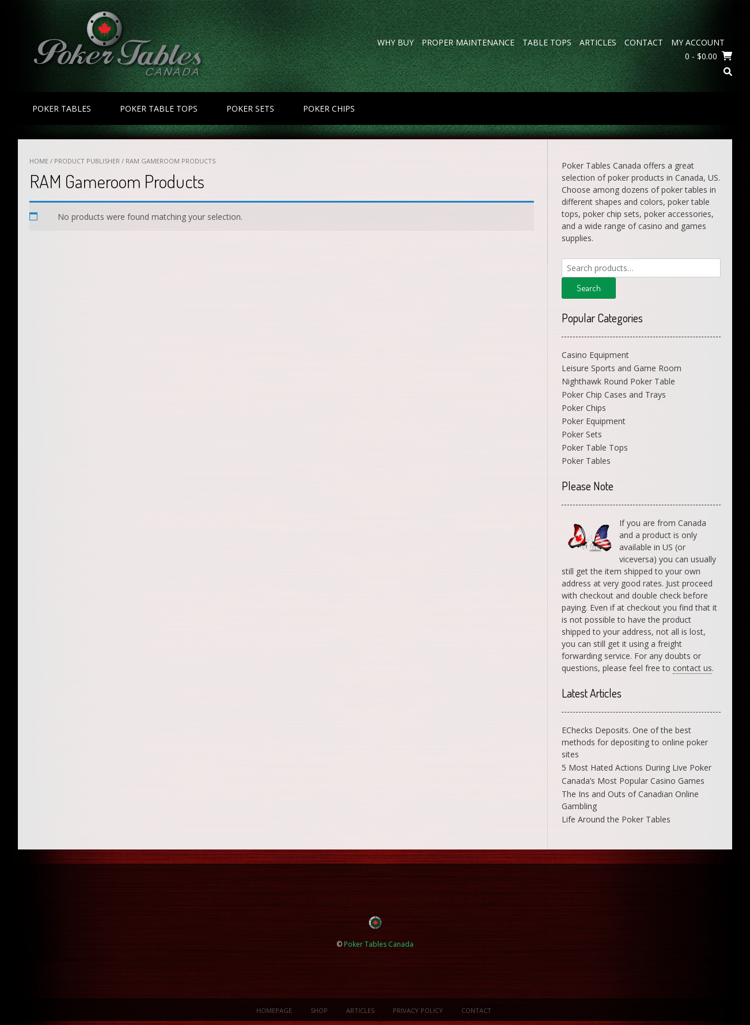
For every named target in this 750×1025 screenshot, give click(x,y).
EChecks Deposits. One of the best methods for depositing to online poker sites (635, 742)
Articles (597, 42)
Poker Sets (250, 108)
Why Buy (395, 42)
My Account (698, 42)
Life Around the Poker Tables (616, 819)
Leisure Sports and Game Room (621, 368)
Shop (319, 1010)
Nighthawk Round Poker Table (618, 381)
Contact (643, 42)
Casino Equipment (595, 354)
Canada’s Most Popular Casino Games (633, 780)
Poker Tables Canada (379, 944)
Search (589, 288)
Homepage (274, 1010)
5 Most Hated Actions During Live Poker (636, 767)
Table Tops (546, 42)
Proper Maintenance (468, 42)
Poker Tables (61, 108)
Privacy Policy (418, 1010)
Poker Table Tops (159, 108)
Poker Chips (329, 108)
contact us (692, 667)
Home (38, 161)
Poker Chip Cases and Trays (614, 394)
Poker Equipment (594, 421)
